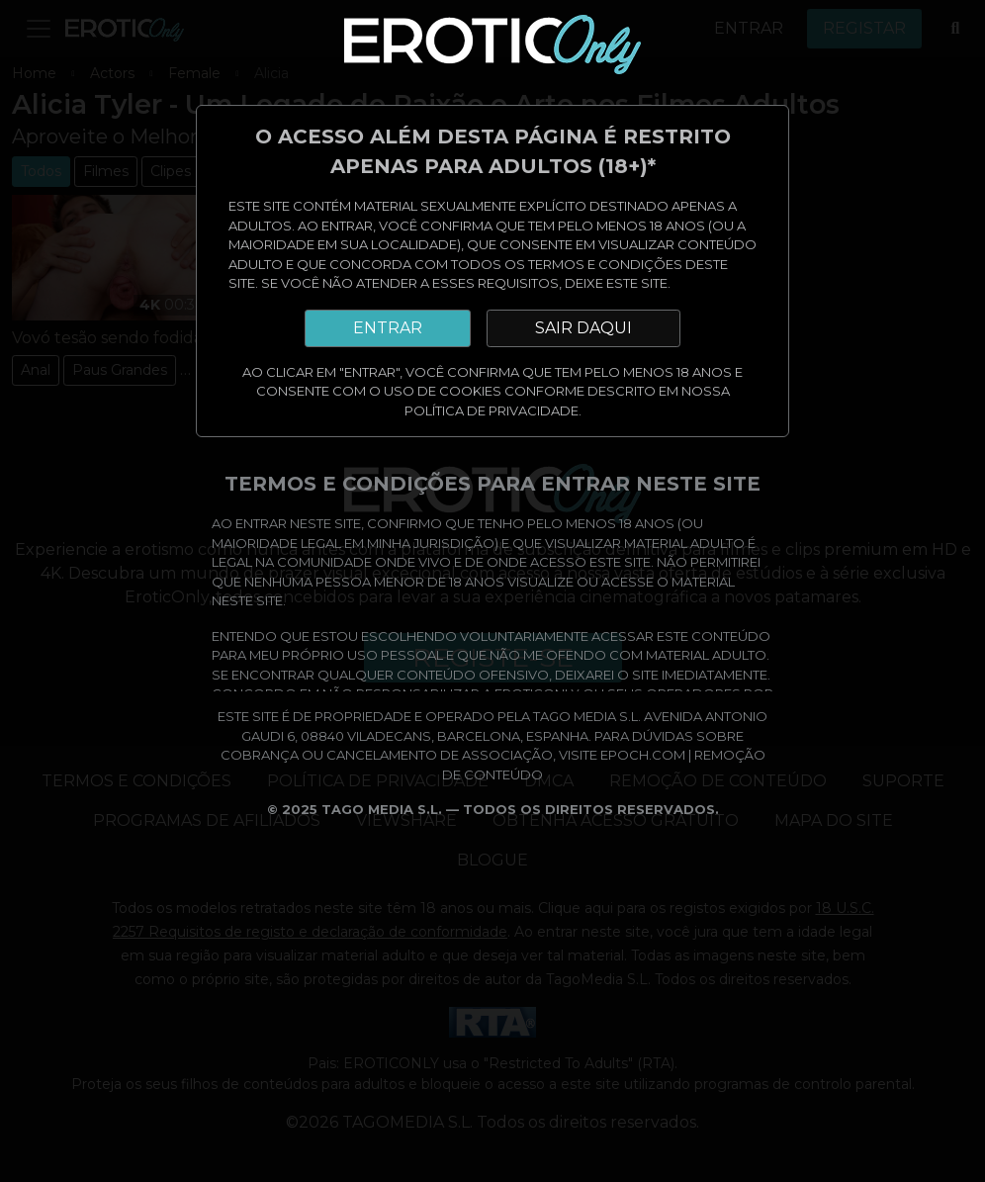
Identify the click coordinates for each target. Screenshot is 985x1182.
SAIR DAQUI (583, 327)
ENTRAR (387, 327)
